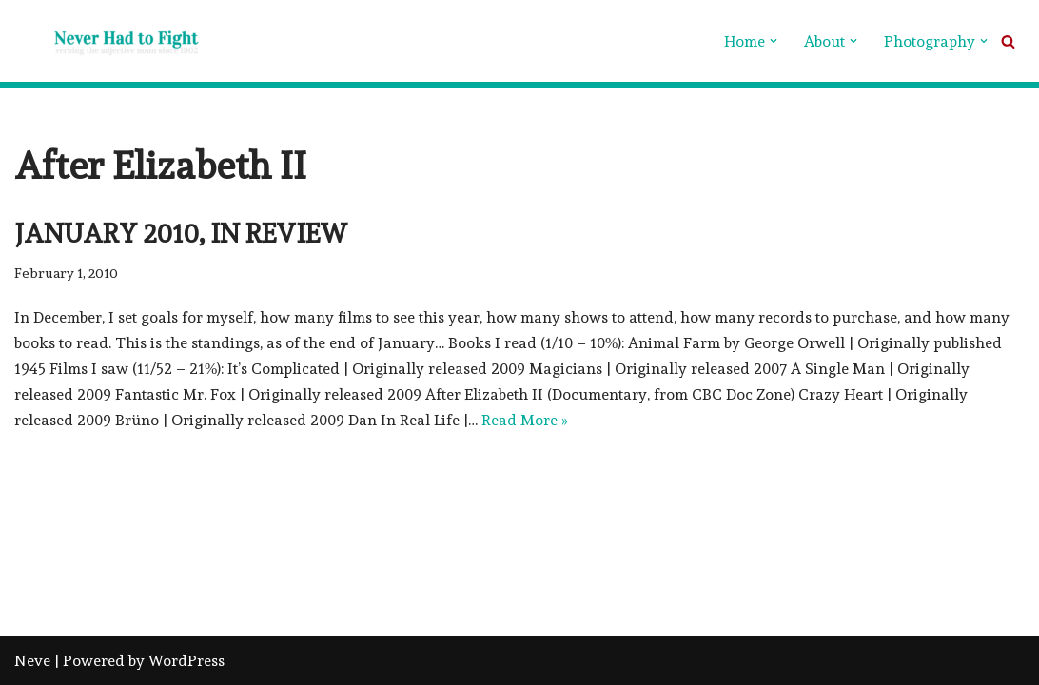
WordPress (186, 661)
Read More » (524, 420)
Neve (32, 661)
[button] (773, 41)
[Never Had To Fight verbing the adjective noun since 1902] (109, 41)
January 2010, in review (180, 233)
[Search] (1008, 41)
